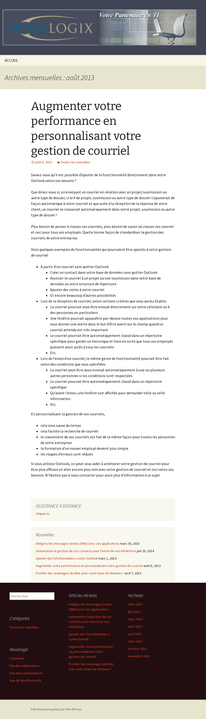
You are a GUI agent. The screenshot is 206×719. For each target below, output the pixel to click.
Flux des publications (24, 666)
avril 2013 (134, 634)
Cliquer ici (43, 513)
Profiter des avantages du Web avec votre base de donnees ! (80, 573)
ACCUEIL (11, 60)
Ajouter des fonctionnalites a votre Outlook (67, 558)
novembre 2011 (139, 656)
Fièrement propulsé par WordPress (56, 709)
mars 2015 (135, 604)
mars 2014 (135, 619)
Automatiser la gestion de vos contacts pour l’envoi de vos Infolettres (86, 551)
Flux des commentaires (26, 673)
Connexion (17, 658)
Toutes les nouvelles (75, 162)
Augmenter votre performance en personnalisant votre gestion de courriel (89, 566)
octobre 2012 (137, 649)
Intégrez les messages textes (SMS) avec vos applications (77, 543)
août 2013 (135, 626)
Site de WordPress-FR (25, 680)
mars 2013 (135, 641)
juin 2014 (134, 611)
